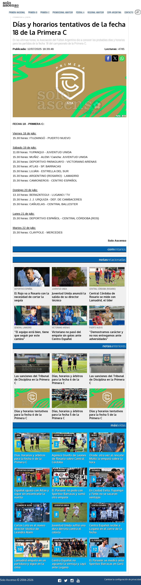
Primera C (44, 12)
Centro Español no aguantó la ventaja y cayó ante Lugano (69, 564)
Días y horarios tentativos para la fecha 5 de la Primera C (106, 414)
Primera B (32, 12)
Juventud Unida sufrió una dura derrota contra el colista (69, 529)
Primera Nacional (17, 12)
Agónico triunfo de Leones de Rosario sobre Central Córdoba (69, 458)
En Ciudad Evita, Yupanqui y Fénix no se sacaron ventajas (106, 494)
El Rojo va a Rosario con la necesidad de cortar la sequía (31, 297)
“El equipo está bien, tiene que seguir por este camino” (31, 335)
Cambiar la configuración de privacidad (122, 579)
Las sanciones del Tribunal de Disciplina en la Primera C (31, 379)
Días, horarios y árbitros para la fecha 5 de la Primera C (67, 414)
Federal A (80, 12)
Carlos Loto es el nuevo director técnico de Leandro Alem (29, 529)
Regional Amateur (96, 12)
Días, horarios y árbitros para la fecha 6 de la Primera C (67, 379)
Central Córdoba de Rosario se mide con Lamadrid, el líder (102, 297)
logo (10, 4)
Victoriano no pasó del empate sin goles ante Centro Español (66, 335)
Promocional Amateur (63, 12)
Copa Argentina (114, 12)
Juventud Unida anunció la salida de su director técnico (69, 297)
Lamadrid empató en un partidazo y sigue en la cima (30, 564)
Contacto (128, 12)
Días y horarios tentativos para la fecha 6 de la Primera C (31, 414)
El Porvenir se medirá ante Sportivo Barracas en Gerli (106, 562)
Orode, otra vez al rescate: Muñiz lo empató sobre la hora (106, 458)
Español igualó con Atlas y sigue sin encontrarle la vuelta (31, 494)
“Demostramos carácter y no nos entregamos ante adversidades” (106, 335)
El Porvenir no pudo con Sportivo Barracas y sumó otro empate (68, 494)
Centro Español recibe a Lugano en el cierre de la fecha (105, 529)
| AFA (27, 17)
